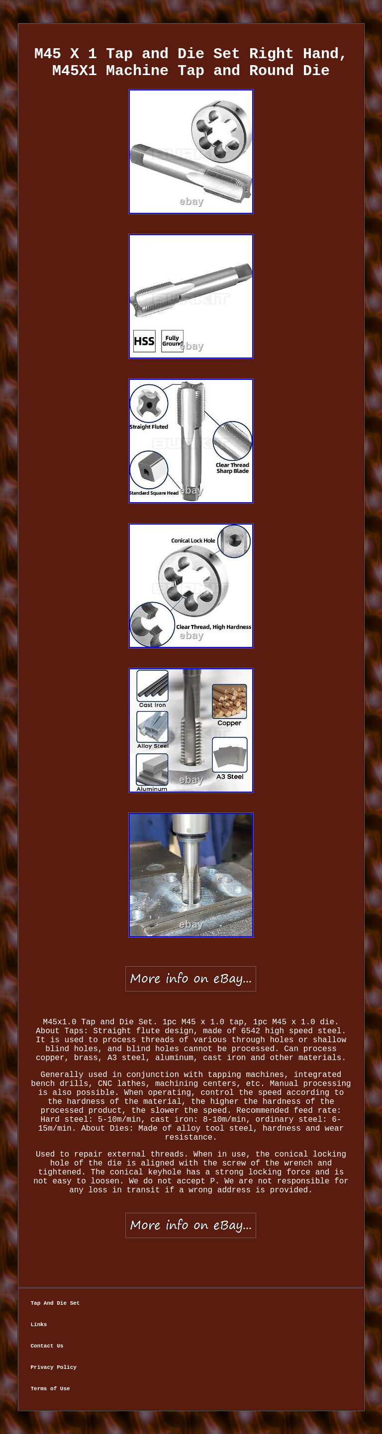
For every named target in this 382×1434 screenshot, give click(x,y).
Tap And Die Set (55, 1303)
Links (38, 1325)
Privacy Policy (53, 1367)
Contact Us (46, 1346)
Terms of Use (50, 1389)
